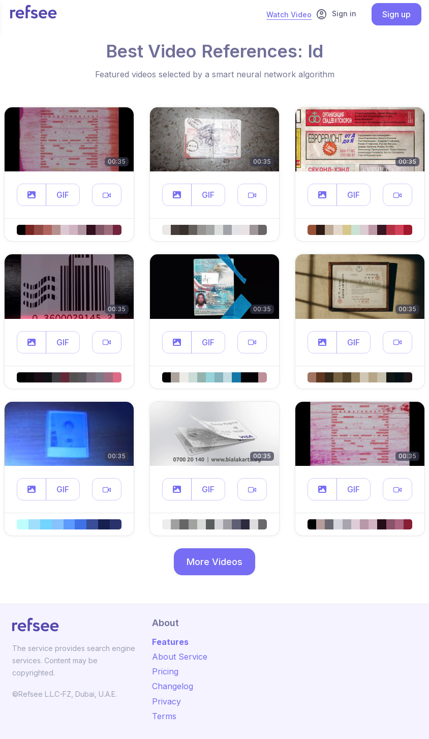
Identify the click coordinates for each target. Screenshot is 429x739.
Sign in (336, 14)
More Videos (214, 561)
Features (170, 642)
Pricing (165, 671)
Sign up (396, 14)
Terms (164, 716)
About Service (179, 657)
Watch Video (289, 14)
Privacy (166, 701)
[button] (31, 195)
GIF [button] (62, 195)
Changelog (172, 686)
